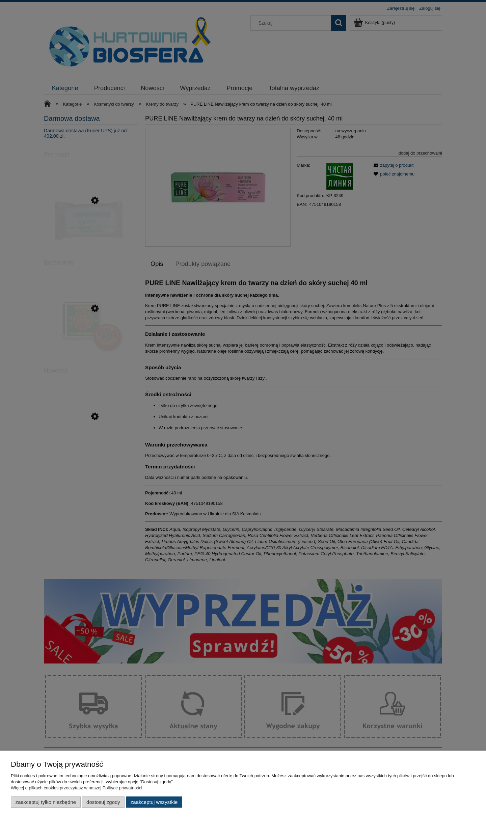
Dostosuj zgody (103, 802)
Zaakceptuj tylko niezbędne (46, 802)
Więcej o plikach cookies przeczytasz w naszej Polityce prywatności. (77, 787)
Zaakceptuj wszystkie (154, 802)
